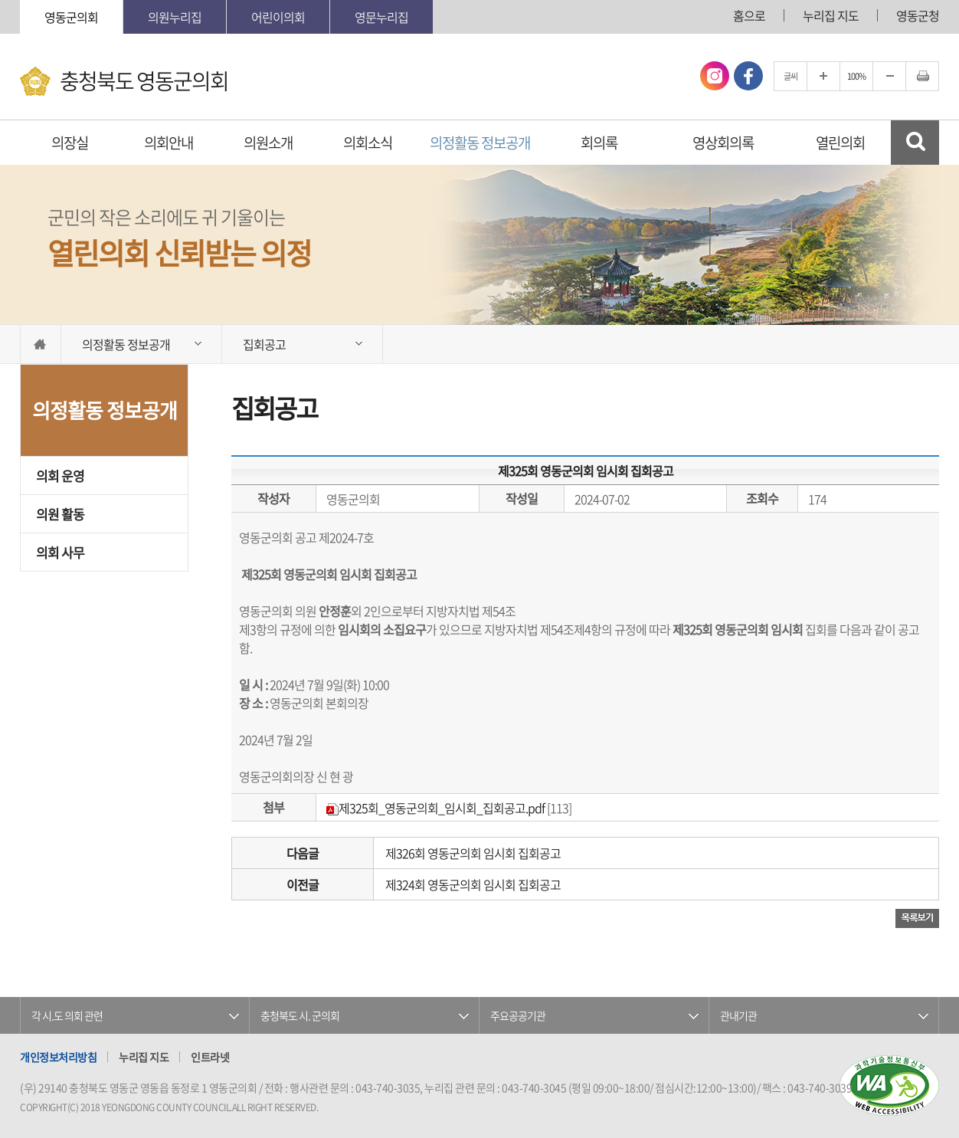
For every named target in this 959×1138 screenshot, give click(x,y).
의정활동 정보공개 (480, 142)
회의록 (599, 142)
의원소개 (268, 142)
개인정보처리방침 (58, 1056)
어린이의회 (278, 17)
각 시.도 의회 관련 (67, 1015)
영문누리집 (381, 17)
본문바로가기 (0, 0)
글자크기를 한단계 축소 (889, 76)
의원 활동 (60, 513)
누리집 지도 (831, 15)
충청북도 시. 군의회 (299, 1015)
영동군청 (917, 15)
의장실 (69, 142)
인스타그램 (714, 75)
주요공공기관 (517, 1015)
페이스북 (748, 75)
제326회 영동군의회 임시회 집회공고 (473, 853)
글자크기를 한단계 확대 (823, 76)
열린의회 (840, 142)
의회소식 (367, 142)
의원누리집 (174, 17)
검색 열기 (915, 142)
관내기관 (738, 1015)
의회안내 (168, 142)
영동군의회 (71, 17)
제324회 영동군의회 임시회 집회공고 (473, 884)
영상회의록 (723, 142)
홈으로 (749, 15)
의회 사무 (60, 552)
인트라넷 (210, 1056)
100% (856, 76)
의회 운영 (60, 475)
